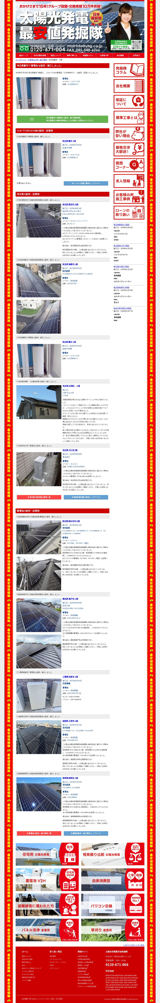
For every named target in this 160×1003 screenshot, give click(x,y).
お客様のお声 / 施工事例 (37, 60)
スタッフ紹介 (50, 999)
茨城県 (134, 975)
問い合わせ (33, 999)
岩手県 (112, 975)
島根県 (118, 985)
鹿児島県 (117, 989)
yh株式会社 (82, 956)
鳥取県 (114, 985)
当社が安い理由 (27, 959)
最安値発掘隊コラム (85, 983)
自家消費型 (82, 968)
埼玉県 (116, 978)
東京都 (126, 978)
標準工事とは (72, 55)
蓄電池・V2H (83, 965)
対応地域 (110, 971)
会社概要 (120, 55)
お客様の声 (104, 55)
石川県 (112, 980)
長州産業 (53, 956)
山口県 (131, 985)
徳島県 (136, 985)
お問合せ (136, 55)
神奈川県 (131, 978)
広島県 (127, 985)
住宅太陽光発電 (40, 55)
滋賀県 (116, 982)
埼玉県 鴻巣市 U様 (70, 264)
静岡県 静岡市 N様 (70, 778)
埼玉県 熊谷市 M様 (70, 204)
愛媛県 (112, 987)
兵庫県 (130, 982)
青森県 (108, 975)
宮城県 (116, 975)
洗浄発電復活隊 (84, 977)
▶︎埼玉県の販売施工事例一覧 (39, 497)
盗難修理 (82, 971)
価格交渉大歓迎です (28, 977)
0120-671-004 (117, 964)
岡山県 (122, 985)
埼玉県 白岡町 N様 (71, 386)
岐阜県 (130, 980)
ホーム (25, 952)
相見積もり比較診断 (85, 962)
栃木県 (108, 978)
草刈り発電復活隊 (85, 980)
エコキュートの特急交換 (87, 986)
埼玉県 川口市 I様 (70, 450)
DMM (52, 965)
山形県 (126, 975)
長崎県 (130, 987)
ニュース (41, 999)
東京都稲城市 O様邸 (121, 287)
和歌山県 (108, 985)
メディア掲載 (26, 980)
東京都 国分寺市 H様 (71, 521)
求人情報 (59, 999)
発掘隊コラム (88, 55)
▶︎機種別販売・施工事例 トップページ (86, 833)
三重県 (112, 982)
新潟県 (136, 978)
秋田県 (121, 975)
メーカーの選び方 (28, 971)
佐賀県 (126, 987)
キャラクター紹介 (28, 974)
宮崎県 (112, 989)
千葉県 (121, 978)
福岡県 (121, 987)
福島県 (130, 975)
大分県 (108, 989)
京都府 (121, 982)
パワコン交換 (83, 974)
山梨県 (121, 980)
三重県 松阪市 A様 (70, 677)
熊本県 (134, 987)
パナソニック (54, 968)
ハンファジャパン (56, 959)
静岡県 (134, 980)
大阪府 (126, 982)
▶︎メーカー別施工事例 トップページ (86, 183)
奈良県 (134, 982)
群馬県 (112, 978)
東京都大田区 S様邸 (121, 267)
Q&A (23, 965)
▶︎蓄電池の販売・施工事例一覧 (39, 833)
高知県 (116, 987)
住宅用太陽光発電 (84, 959)
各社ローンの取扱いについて (31, 968)
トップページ (21, 60)
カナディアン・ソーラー (58, 962)
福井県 (116, 980)
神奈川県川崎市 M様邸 (122, 308)
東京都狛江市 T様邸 (121, 246)
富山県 (108, 980)
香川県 (108, 987)
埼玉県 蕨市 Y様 (69, 141)
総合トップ (23, 55)
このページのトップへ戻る (133, 945)
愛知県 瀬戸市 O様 (70, 599)
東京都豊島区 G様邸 (121, 225)
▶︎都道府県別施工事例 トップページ (86, 497)
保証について (56, 55)
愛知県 (108, 982)
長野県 (126, 980)
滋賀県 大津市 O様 (70, 721)
